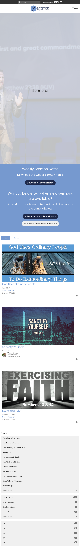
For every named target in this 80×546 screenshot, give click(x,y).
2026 (40, 523)
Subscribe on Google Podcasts (40, 223)
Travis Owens (40, 497)
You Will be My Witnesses (12, 481)
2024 (40, 533)
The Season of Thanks (11, 457)
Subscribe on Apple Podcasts (40, 216)
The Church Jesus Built (11, 438)
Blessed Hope (8, 486)
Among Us (7, 452)
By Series (15, 238)
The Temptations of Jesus (12, 476)
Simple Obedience (10, 467)
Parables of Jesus (9, 471)
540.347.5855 (48, 2)
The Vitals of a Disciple (11, 462)
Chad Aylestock (40, 507)
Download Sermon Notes (40, 182)
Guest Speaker (40, 512)
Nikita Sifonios (40, 502)
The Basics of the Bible (11, 443)
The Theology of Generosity (14, 448)
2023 (40, 538)
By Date (5, 238)
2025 (40, 528)
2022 (40, 542)
